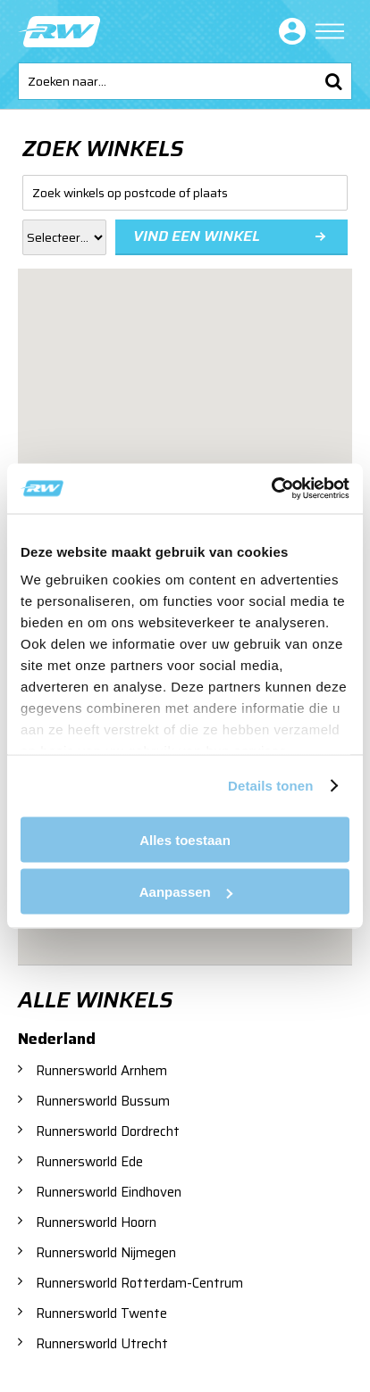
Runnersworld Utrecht (102, 1344)
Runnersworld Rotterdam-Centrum (139, 1283)
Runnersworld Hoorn (96, 1222)
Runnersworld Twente (101, 1313)
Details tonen (270, 785)
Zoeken (333, 81)
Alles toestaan (185, 839)
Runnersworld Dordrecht (108, 1131)
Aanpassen (185, 891)
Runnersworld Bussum (103, 1101)
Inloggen (289, 31)
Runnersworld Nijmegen (106, 1253)
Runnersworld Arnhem (101, 1070)
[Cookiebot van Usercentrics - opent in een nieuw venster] (271, 489)
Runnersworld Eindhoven (108, 1192)
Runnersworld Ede (89, 1161)
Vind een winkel (196, 236)
